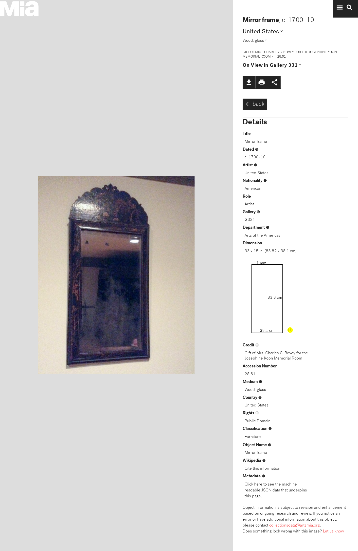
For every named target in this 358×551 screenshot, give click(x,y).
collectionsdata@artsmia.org (294, 526)
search (349, 7)
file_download (248, 82)
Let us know (333, 532)
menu (339, 7)
